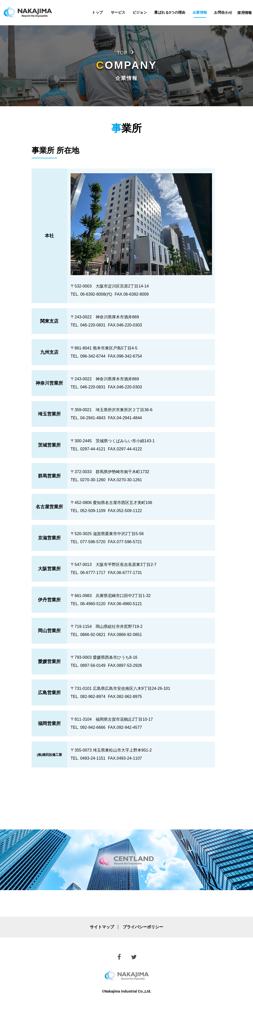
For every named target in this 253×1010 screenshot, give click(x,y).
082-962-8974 (93, 696)
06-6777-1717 (93, 572)
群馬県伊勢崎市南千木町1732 (122, 472)
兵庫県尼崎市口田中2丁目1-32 (123, 596)
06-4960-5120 (93, 604)
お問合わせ (223, 12)
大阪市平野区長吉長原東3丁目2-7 (126, 564)
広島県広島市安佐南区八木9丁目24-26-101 (131, 688)
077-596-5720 (93, 542)
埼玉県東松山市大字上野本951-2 (122, 750)
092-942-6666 (93, 727)
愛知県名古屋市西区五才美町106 (122, 502)
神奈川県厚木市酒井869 (117, 317)
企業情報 (200, 12)
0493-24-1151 (93, 758)
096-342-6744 (93, 356)
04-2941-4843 (93, 418)
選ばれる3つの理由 (169, 12)
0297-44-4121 (93, 449)
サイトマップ (102, 927)
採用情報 (244, 13)
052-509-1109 (93, 511)
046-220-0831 (93, 325)
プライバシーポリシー (143, 927)
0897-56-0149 (93, 665)
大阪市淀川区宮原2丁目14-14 (122, 286)
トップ (97, 12)
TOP (122, 52)
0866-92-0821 (93, 634)
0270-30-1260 (93, 480)
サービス (118, 12)
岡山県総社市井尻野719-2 (119, 626)
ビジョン (140, 12)
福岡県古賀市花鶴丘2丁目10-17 (124, 719)
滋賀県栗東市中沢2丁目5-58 (118, 534)
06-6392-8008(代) (96, 294)
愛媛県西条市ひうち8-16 (115, 657)
